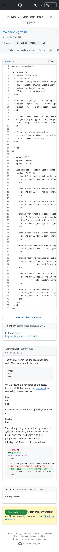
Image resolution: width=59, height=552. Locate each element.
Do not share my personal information (30, 539)
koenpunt (11, 325)
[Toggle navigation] (4, 5)
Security (27, 533)
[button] (43, 43)
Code (8, 50)
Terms (10, 533)
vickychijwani (13, 348)
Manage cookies (37, 536)
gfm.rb (22, 32)
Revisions (26, 50)
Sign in (38, 5)
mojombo (9, 32)
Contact (24, 536)
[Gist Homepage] (20, 5)
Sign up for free (16, 511)
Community (47, 533)
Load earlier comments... (29, 317)
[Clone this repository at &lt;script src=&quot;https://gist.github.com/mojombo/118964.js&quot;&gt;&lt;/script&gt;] (27, 43)
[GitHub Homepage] (20, 544)
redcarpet (41, 388)
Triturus (10, 489)
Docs (16, 536)
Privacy (18, 533)
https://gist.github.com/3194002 (22, 336)
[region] (29, 187)
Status (36, 533)
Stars (46, 50)
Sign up (50, 5)
